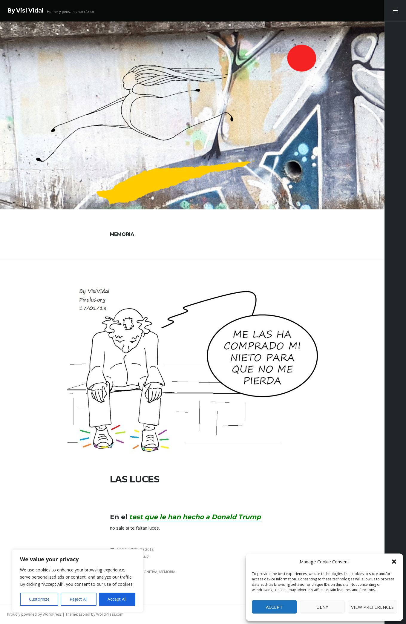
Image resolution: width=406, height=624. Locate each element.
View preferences (372, 607)
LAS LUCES (135, 479)
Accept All (117, 599)
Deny (322, 607)
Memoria (167, 571)
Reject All (79, 599)
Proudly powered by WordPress (34, 614)
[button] (394, 562)
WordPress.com (109, 614)
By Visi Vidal (25, 10)
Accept (274, 607)
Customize (39, 599)
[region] (77, 580)
